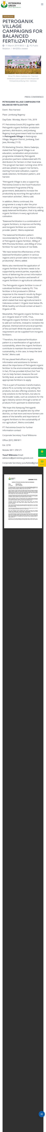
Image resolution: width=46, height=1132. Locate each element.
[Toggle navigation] (42, 4)
